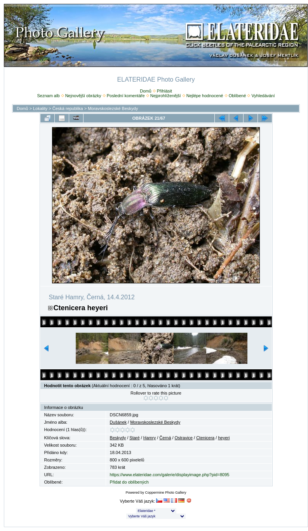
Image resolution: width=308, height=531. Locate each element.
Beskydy (118, 437)
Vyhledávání (263, 95)
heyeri (224, 437)
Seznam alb (48, 95)
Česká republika (67, 108)
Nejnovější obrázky (83, 95)
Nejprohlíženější (165, 95)
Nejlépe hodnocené (204, 95)
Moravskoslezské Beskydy (113, 108)
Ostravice (184, 437)
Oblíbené (237, 95)
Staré (134, 437)
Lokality (40, 108)
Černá (165, 437)
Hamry (149, 437)
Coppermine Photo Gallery (165, 492)
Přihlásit (164, 91)
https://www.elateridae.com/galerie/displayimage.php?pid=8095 (170, 474)
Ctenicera (205, 437)
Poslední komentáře (126, 95)
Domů (145, 91)
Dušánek (118, 422)
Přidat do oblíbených (129, 482)
